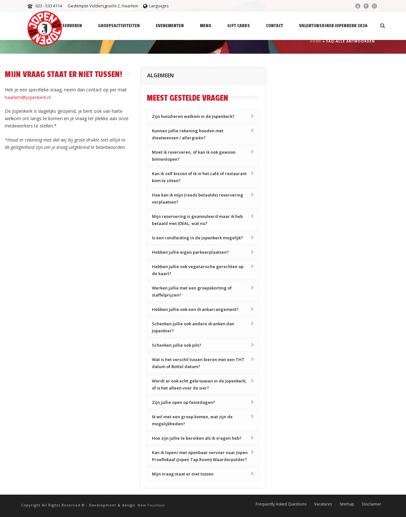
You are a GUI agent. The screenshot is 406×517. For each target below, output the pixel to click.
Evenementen (170, 25)
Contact (274, 25)
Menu (205, 25)
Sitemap (347, 504)
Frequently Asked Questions (281, 504)
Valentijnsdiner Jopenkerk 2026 (333, 25)
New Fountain (151, 505)
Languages (156, 6)
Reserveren (69, 25)
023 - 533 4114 (48, 6)
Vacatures (323, 504)
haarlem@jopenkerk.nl (28, 97)
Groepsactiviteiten (119, 25)
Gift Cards (238, 25)
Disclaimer (371, 504)
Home (315, 41)
